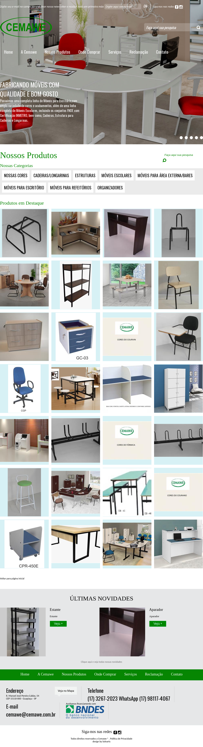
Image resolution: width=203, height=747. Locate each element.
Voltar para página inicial (12, 578)
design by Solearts (101, 741)
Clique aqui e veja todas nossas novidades (101, 661)
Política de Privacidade (121, 738)
